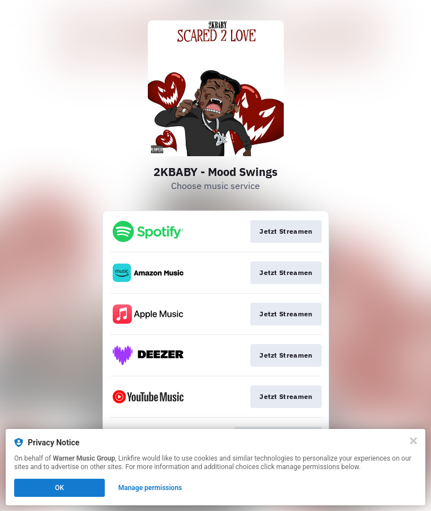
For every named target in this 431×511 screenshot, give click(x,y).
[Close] (413, 441)
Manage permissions (150, 488)
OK (59, 488)
